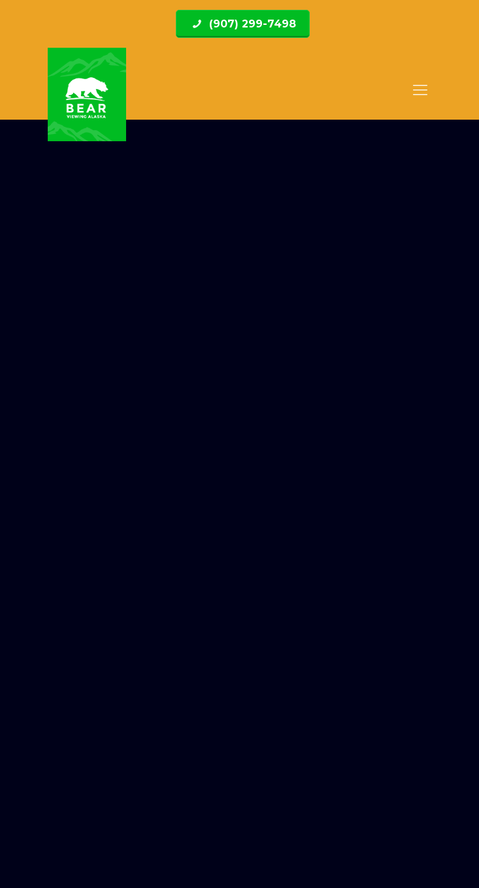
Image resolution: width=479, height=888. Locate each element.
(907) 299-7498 (251, 24)
